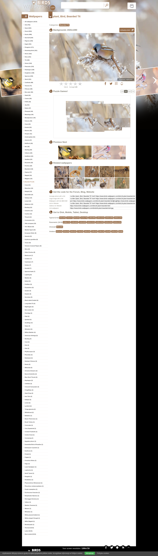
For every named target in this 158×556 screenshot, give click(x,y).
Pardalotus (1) (29, 479)
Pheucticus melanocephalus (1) (34, 486)
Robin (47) (28, 108)
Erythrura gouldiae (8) (31, 239)
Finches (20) (28, 165)
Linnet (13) (28, 201)
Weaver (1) (28, 508)
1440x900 (82, 222)
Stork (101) (28, 79)
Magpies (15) (28, 178)
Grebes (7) (28, 265)
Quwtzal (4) (28, 319)
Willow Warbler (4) (30, 332)
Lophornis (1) (29, 470)
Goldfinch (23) (29, 156)
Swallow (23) (28, 159)
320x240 (66, 231)
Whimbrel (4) (28, 329)
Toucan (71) (28, 85)
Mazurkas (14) (29, 188)
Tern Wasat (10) (29, 226)
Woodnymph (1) (29, 524)
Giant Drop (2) (29, 393)
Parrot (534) (28, 31)
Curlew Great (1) (29, 435)
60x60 (120, 231)
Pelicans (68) (28, 89)
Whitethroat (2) (29, 412)
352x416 (59, 231)
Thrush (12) (28, 217)
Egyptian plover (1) (30, 441)
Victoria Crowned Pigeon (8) (33, 246)
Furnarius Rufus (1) (30, 460)
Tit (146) (27, 60)
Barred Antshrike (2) (31, 374)
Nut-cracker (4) (29, 310)
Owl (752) (27, 25)
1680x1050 (100, 222)
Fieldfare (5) (28, 284)
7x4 (133, 91)
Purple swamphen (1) (31, 489)
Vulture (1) (28, 502)
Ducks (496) (28, 34)
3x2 (126, 91)
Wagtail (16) (28, 175)
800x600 (77, 218)
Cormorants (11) (29, 220)
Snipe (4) (27, 326)
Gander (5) (28, 290)
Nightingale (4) (29, 306)
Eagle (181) (28, 44)
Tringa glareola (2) (30, 409)
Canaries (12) (29, 210)
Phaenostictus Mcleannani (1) (33, 483)
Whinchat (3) (28, 367)
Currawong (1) (29, 438)
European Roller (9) (30, 233)
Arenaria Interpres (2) (31, 370)
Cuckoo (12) (28, 214)
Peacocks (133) (29, 66)
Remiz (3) (27, 364)
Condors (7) (28, 258)
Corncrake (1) (29, 425)
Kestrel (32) (28, 127)
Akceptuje (89, 553)
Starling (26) (28, 149)
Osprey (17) (28, 172)
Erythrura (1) (28, 451)
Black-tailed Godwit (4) (31, 300)
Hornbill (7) (28, 268)
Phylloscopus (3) (30, 351)
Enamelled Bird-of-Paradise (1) (34, 444)
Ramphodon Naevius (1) (32, 495)
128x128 (101, 231)
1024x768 (84, 218)
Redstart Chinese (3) (31, 361)
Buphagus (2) (29, 380)
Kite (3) (27, 345)
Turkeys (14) (28, 197)
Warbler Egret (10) (30, 230)
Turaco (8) (28, 242)
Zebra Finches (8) (30, 252)
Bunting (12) (28, 207)
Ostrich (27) (28, 140)
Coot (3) (27, 342)
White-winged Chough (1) (32, 518)
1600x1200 (118, 218)
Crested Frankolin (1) (31, 431)
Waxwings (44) (29, 114)
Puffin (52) (28, 101)
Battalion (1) (28, 415)
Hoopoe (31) (28, 133)
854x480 (60, 227)
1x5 (122, 91)
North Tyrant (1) (29, 473)
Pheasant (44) (29, 111)
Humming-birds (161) (31, 50)
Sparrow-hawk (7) (30, 271)
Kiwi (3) (27, 348)
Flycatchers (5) (29, 287)
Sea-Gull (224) (29, 37)
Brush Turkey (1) (30, 422)
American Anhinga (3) (31, 335)
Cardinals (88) (29, 82)
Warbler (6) (28, 278)
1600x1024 (91, 222)
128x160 (94, 231)
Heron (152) (28, 53)
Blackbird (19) (29, 169)
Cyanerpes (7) (29, 262)
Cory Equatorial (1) (30, 428)
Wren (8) (27, 249)
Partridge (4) (28, 313)
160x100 (87, 231)
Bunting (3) (28, 338)
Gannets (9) (28, 236)
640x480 (62, 218)
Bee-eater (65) (29, 92)
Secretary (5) (28, 297)
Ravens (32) (28, 130)
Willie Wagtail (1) (30, 521)
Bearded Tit (64, 25)
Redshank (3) (29, 358)
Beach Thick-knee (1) (31, 419)
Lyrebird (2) (28, 406)
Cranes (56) (28, 98)
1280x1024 (100, 218)
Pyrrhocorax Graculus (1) (32, 492)
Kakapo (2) (28, 399)
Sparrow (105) (29, 76)
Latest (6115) (28, 531)
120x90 (108, 231)
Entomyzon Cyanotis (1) (32, 447)
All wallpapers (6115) (31, 21)
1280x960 (92, 218)
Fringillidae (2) (29, 390)
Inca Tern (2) (28, 396)
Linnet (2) (27, 403)
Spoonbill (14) (29, 194)
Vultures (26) (28, 153)
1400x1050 (109, 218)
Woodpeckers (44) (30, 117)
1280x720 (66, 222)
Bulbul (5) (28, 281)
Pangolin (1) (28, 476)
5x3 (129, 91)
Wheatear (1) (28, 511)
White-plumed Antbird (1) (32, 515)
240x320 (73, 231)
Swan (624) (28, 28)
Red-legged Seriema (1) (32, 499)
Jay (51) (27, 105)
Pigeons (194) (29, 41)
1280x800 (74, 222)
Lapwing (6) (28, 274)
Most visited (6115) (30, 534)
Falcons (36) (28, 121)
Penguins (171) (29, 47)
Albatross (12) (29, 204)
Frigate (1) (28, 457)
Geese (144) (28, 63)
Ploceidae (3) (28, 354)
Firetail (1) (28, 454)
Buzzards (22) (29, 162)
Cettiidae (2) (28, 383)
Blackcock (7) (29, 255)
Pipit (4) (27, 316)
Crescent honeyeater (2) (32, 386)
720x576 (69, 218)
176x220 (80, 231)
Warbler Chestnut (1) (31, 505)
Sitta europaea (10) (30, 223)
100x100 (114, 231)
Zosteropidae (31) (30, 137)
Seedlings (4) (28, 322)
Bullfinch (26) (29, 143)
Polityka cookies (103, 553)
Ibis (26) (27, 146)
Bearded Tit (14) (29, 181)
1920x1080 (108, 222)
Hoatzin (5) (28, 294)
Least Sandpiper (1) (30, 467)
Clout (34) (28, 124)
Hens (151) (28, 57)
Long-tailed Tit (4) (30, 303)
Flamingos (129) (29, 69)
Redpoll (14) (28, 191)
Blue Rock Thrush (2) (31, 377)
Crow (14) (27, 185)
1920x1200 (117, 222)
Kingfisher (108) (29, 73)
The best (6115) (29, 527)
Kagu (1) (27, 463)
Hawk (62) (28, 95)
